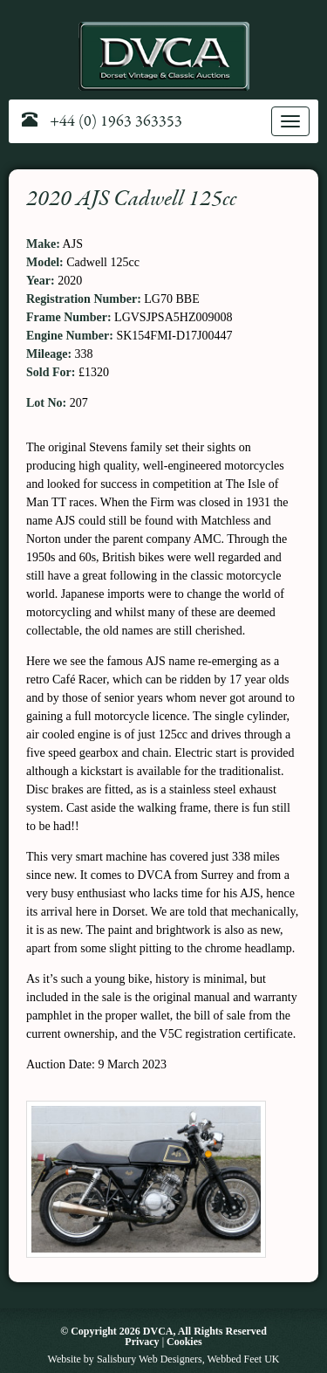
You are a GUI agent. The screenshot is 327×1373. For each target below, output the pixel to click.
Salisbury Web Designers (149, 1359)
